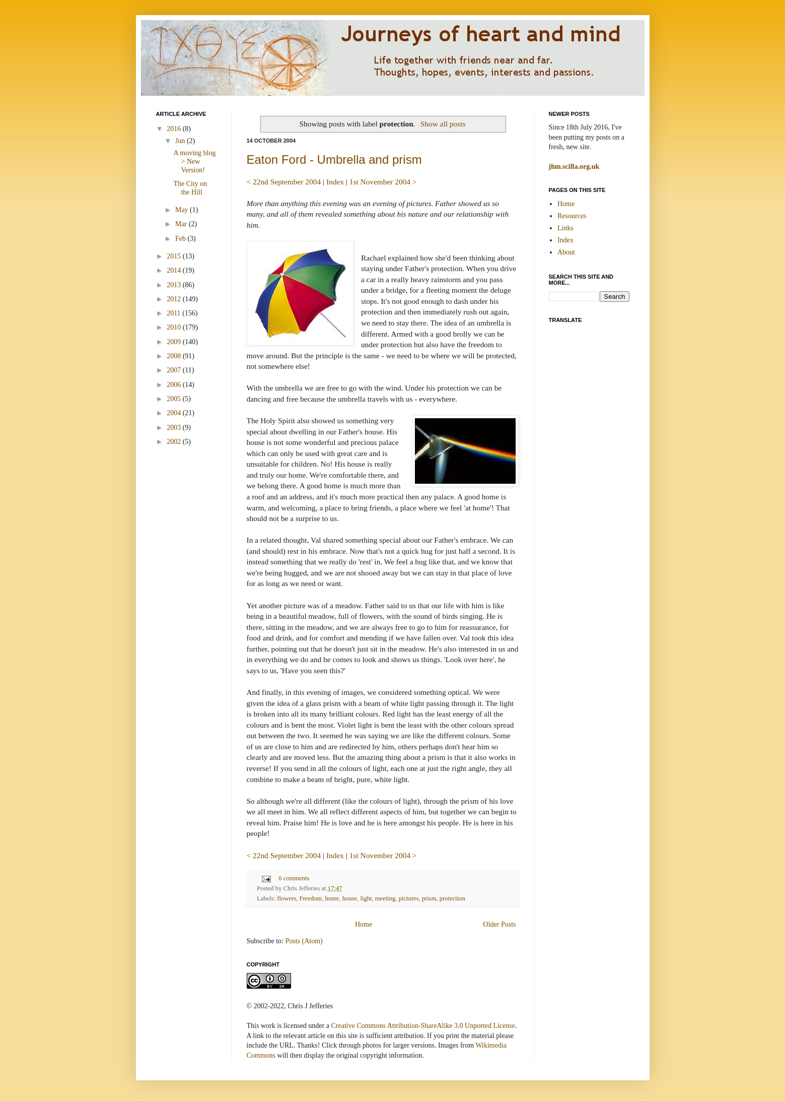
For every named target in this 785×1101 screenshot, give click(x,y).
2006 (175, 384)
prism (429, 898)
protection (452, 898)
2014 (175, 270)
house (349, 898)
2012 (175, 299)
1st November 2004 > (383, 181)
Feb (181, 238)
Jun (181, 141)
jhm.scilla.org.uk (574, 166)
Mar (182, 224)
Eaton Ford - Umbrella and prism (334, 159)
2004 (175, 413)
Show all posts (443, 123)
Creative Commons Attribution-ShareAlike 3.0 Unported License (423, 1025)
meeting (385, 898)
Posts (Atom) (304, 941)
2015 (175, 256)
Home (363, 924)
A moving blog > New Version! (194, 161)
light (366, 898)
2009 (175, 342)
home (332, 898)
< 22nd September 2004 (284, 181)
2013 (175, 285)
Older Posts (499, 924)
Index (335, 181)
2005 (175, 399)
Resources (572, 216)
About (566, 252)
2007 (175, 370)
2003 (175, 427)
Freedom (310, 898)
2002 (175, 441)
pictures (409, 898)
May (182, 210)
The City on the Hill (190, 188)
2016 (175, 129)
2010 (175, 327)
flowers (286, 898)
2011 (174, 313)
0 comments (293, 878)
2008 (175, 356)
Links (565, 228)
